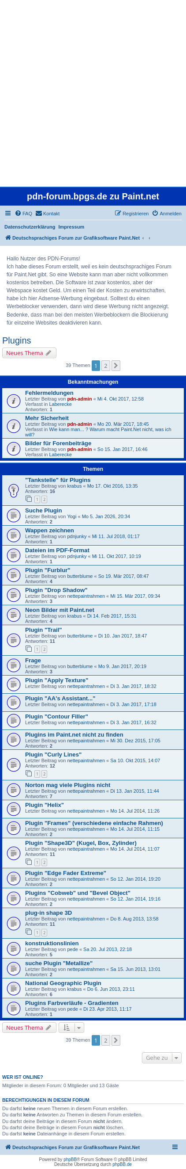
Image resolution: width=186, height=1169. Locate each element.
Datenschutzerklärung (30, 226)
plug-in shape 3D (48, 912)
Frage (33, 660)
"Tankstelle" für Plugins (58, 480)
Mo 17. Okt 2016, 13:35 (112, 486)
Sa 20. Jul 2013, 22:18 (107, 949)
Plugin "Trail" (43, 630)
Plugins (16, 340)
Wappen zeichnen (49, 530)
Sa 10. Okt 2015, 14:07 (135, 760)
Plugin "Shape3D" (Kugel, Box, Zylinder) (81, 843)
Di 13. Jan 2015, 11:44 (134, 791)
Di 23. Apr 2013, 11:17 (107, 1009)
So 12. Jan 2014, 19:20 (135, 879)
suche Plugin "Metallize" (59, 963)
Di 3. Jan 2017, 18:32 (133, 686)
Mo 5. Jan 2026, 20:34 (106, 516)
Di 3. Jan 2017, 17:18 (133, 704)
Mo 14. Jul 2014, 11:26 (135, 811)
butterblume (80, 576)
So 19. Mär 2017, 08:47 (123, 576)
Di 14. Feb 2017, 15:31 (112, 616)
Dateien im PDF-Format (57, 550)
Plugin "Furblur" (48, 570)
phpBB (70, 1159)
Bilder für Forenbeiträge (58, 443)
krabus (74, 486)
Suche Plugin (43, 510)
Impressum (72, 226)
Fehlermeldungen (49, 393)
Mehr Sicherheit (47, 418)
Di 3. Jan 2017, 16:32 (133, 722)
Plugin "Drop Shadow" (56, 590)
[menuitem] (23, 213)
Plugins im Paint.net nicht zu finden (74, 734)
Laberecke (60, 404)
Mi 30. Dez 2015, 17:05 (135, 740)
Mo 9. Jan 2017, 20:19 (122, 666)
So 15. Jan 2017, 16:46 (122, 449)
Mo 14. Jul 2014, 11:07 (135, 849)
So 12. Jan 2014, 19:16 (135, 899)
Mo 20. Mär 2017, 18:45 (123, 424)
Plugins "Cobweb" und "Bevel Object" (77, 893)
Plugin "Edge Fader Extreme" (65, 873)
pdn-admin (79, 398)
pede (72, 949)
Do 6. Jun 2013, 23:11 (111, 989)
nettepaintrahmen (86, 596)
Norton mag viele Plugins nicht (67, 785)
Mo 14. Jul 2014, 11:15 (135, 829)
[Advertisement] (93, 93)
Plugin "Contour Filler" (56, 716)
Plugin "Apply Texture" (56, 680)
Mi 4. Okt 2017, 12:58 (120, 398)
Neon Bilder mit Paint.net (59, 610)
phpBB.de (122, 1164)
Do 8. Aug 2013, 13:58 (134, 918)
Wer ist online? (22, 1077)
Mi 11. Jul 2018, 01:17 (116, 536)
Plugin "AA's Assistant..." (60, 698)
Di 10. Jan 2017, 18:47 (122, 635)
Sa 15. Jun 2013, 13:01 (135, 969)
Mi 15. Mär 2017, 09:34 (135, 596)
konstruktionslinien (52, 943)
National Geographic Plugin (63, 983)
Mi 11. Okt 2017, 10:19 (116, 556)
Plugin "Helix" (44, 805)
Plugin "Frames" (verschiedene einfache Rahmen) (94, 823)
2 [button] (105, 366)
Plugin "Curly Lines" (53, 754)
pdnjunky (76, 536)
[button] (116, 365)
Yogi (71, 516)
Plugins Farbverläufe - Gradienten (72, 1003)
